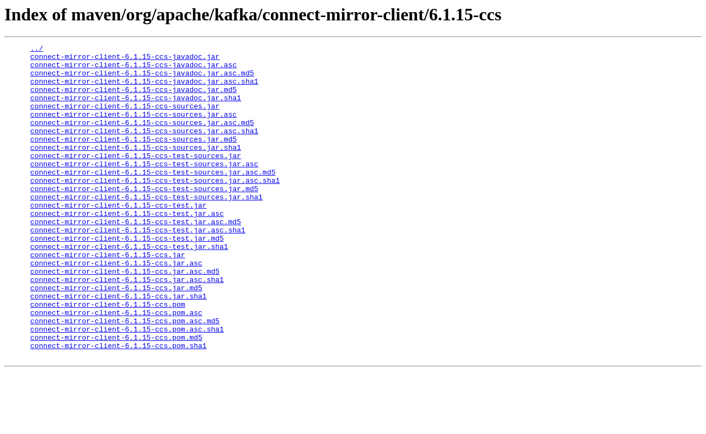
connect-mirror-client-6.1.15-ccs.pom (107, 357)
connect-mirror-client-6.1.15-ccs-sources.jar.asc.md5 (142, 139)
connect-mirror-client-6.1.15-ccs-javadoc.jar (125, 59)
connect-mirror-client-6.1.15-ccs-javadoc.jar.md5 (133, 99)
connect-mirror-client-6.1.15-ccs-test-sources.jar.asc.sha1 (155, 208)
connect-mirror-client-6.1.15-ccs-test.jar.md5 (127, 278)
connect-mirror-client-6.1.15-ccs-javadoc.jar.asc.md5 (142, 79)
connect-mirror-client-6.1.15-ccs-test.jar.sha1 (129, 287)
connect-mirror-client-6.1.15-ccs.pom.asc (116, 367)
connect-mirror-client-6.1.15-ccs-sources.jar (125, 119)
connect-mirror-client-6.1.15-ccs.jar (107, 297)
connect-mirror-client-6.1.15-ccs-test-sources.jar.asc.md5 (153, 198)
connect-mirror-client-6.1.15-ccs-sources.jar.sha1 (135, 168)
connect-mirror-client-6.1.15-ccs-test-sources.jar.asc (144, 188)
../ (36, 50)
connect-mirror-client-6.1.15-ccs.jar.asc (116, 307)
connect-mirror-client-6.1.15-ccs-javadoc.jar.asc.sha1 (144, 89)
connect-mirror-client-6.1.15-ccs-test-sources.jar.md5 (144, 218)
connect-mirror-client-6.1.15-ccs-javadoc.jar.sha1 (135, 109)
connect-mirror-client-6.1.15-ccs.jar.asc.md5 (125, 317)
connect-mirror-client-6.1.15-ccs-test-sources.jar (135, 178)
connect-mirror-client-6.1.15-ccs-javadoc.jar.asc (133, 69)
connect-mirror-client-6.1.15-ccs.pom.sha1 (118, 406)
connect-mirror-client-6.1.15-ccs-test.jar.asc (127, 248)
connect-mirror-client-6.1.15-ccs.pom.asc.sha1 (127, 387)
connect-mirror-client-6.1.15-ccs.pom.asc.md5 (125, 377)
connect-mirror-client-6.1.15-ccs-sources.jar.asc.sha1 (144, 149)
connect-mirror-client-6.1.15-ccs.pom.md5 (116, 397)
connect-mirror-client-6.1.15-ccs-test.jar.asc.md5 (135, 258)
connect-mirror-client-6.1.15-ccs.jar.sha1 (118, 347)
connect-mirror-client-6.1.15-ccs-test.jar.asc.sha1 (137, 268)
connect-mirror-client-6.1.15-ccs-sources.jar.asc (133, 129)
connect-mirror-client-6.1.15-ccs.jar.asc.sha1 (127, 327)
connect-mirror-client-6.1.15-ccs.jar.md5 (116, 337)
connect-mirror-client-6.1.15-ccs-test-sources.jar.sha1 (146, 228)
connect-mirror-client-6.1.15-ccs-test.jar (118, 238)
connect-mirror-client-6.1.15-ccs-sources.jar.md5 (133, 159)
